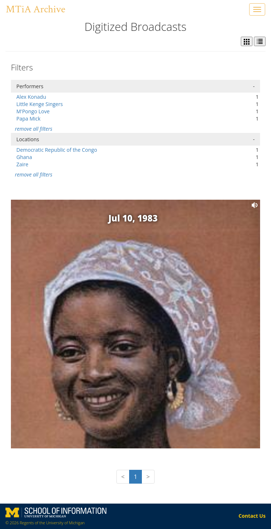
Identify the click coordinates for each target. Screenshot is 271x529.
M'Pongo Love (32, 111)
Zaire (22, 164)
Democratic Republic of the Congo (56, 149)
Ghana (24, 157)
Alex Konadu (31, 96)
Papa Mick (28, 118)
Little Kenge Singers (39, 104)
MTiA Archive (35, 9)
